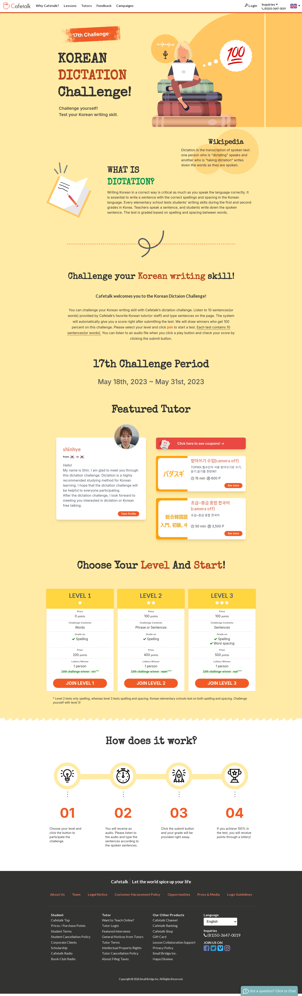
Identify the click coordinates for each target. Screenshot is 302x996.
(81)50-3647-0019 (224, 937)
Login (250, 6)
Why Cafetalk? (47, 6)
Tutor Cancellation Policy (120, 955)
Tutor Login (110, 928)
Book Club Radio (63, 961)
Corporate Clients (64, 944)
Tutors (86, 6)
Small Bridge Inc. (165, 955)
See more (233, 485)
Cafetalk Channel (165, 922)
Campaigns (125, 6)
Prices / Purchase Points (68, 928)
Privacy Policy (163, 950)
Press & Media (208, 896)
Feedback (104, 6)
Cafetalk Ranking (165, 928)
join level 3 (222, 684)
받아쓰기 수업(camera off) (215, 460)
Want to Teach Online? (118, 922)
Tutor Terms (111, 944)
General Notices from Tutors (122, 939)
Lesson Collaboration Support (174, 944)
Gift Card (159, 939)
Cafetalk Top (60, 922)
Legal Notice (97, 896)
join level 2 (151, 684)
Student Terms (61, 933)
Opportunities (179, 896)
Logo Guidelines (239, 896)
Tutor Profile (128, 513)
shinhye (72, 449)
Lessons (70, 6)
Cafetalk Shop (163, 933)
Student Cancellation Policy (70, 939)
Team (76, 896)
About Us (57, 896)
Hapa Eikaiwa (163, 961)
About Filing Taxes (115, 961)
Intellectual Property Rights (122, 950)
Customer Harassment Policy (137, 896)
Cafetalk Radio (62, 955)
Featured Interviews (116, 933)
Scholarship (59, 950)
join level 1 (80, 684)
